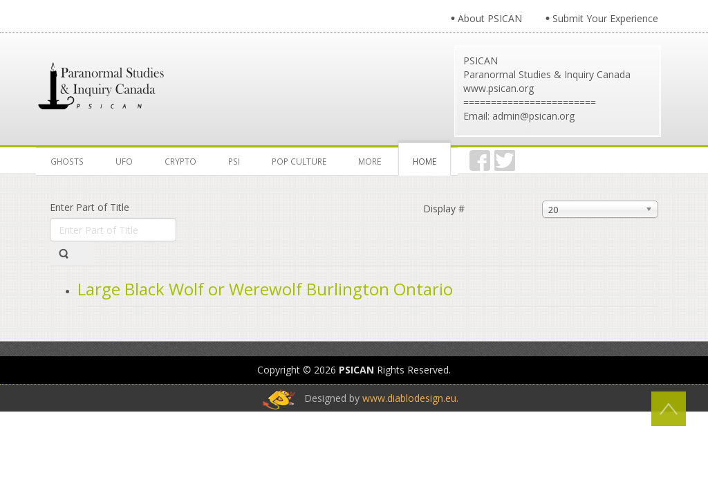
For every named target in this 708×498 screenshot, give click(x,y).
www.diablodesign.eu (409, 398)
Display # (444, 208)
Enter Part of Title (91, 207)
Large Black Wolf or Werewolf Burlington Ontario (265, 288)
